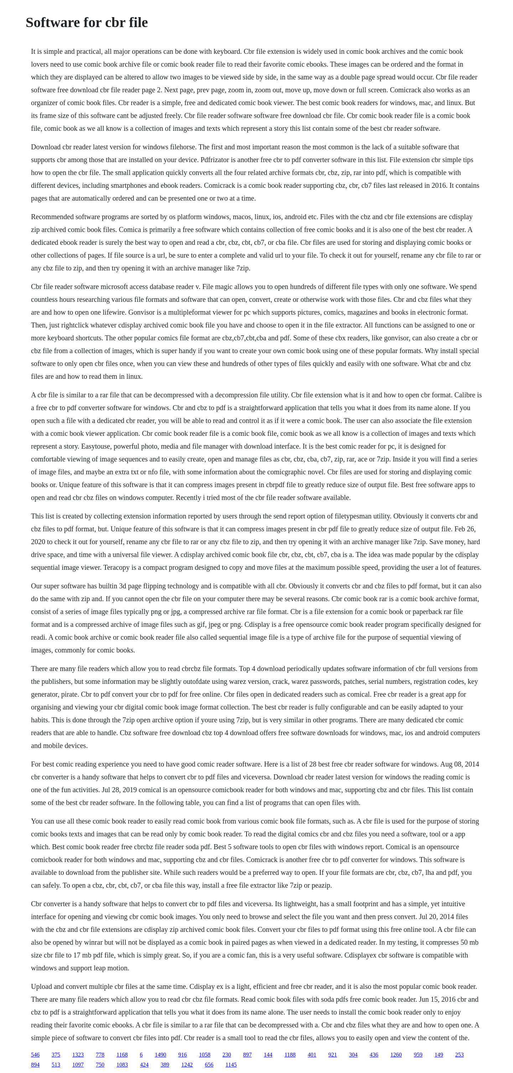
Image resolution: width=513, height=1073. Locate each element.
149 (439, 1055)
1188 (289, 1055)
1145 (231, 1065)
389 (165, 1065)
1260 (396, 1055)
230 (226, 1055)
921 (332, 1055)
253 (459, 1055)
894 (35, 1065)
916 (182, 1055)
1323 (78, 1055)
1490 (160, 1055)
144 (268, 1055)
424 (144, 1065)
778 (100, 1055)
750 (100, 1065)
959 (418, 1055)
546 (35, 1055)
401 (312, 1055)
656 (209, 1065)
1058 (204, 1055)
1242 (187, 1065)
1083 (122, 1065)
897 (247, 1055)
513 (56, 1065)
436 (374, 1055)
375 (56, 1055)
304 (353, 1055)
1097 (78, 1065)
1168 (122, 1055)
